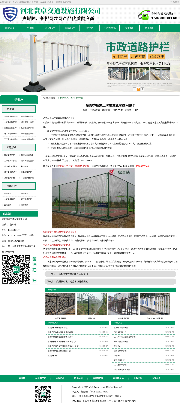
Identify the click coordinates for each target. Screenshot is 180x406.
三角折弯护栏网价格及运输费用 (72, 274)
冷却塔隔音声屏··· (28, 134)
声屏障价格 (118, 378)
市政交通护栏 (9, 155)
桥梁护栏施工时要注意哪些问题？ (61, 332)
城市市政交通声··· (28, 122)
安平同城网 (130, 401)
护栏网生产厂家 (65, 98)
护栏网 (50, 2)
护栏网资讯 (79, 98)
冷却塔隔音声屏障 (121, 342)
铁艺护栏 (7, 205)
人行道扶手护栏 (10, 161)
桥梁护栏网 (52, 356)
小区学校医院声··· (11, 122)
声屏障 (59, 2)
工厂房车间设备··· (11, 139)
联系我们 (175, 2)
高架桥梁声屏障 (27, 128)
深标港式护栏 (9, 178)
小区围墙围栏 (9, 199)
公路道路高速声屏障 (122, 370)
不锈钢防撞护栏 (27, 178)
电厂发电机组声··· (11, 134)
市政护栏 (11, 147)
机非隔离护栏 (26, 172)
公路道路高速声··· (11, 116)
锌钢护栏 (24, 193)
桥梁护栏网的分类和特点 (54, 257)
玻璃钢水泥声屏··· (28, 139)
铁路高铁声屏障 (27, 116)
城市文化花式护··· (11, 172)
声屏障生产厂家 (82, 166)
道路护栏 (138, 378)
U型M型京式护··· (10, 166)
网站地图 (76, 401)
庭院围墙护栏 (26, 199)
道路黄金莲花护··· (28, 161)
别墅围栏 (24, 205)
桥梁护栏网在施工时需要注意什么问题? (63, 346)
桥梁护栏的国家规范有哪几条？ (60, 337)
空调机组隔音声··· (11, 128)
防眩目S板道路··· (27, 155)
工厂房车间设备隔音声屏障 (124, 337)
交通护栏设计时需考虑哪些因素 (72, 281)
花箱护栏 (24, 166)
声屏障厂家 (98, 378)
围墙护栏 (11, 186)
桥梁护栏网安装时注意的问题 (56, 244)
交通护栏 (156, 378)
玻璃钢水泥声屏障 (121, 328)
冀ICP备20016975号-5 (102, 401)
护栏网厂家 (40, 378)
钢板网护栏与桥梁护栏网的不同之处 (60, 232)
